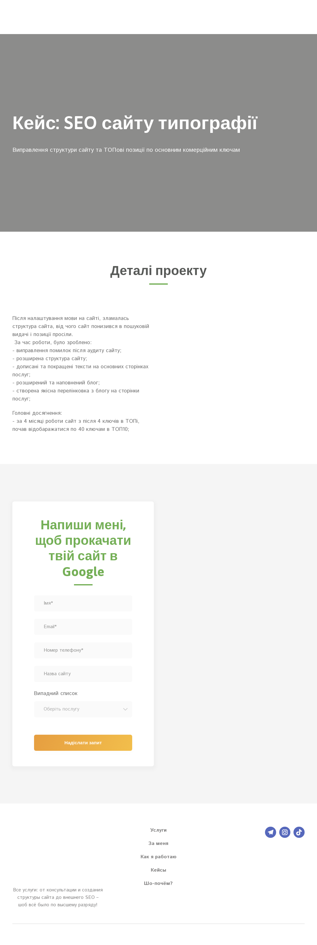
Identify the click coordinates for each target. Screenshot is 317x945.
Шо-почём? (158, 883)
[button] (270, 832)
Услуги (158, 830)
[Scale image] (234, 360)
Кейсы (158, 870)
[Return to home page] (29, 17)
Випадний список (55, 693)
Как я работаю (158, 856)
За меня (158, 843)
